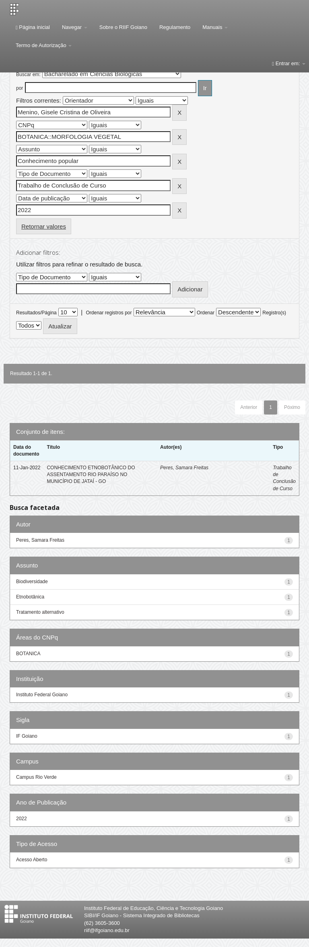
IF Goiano (26, 736)
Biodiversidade (32, 581)
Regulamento (174, 27)
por (19, 88)
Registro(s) (274, 313)
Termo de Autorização (44, 45)
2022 (21, 818)
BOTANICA (28, 653)
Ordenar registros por (109, 313)
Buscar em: (28, 74)
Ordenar (205, 313)
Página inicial (33, 27)
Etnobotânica (30, 597)
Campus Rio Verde (36, 777)
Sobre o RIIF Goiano (123, 27)
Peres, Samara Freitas (184, 467)
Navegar (74, 27)
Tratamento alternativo (40, 612)
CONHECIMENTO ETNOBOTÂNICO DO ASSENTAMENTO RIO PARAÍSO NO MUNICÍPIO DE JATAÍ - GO (91, 474)
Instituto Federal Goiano (42, 694)
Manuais (215, 27)
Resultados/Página (36, 313)
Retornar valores (43, 226)
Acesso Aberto (31, 859)
